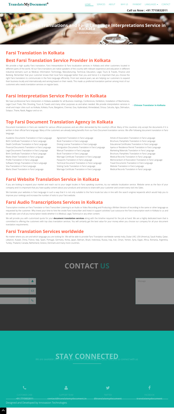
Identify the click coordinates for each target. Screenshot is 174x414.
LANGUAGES (151, 4)
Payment (137, 4)
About (112, 4)
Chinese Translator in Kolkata (149, 105)
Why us (124, 4)
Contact (165, 4)
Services (101, 4)
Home (88, 4)
